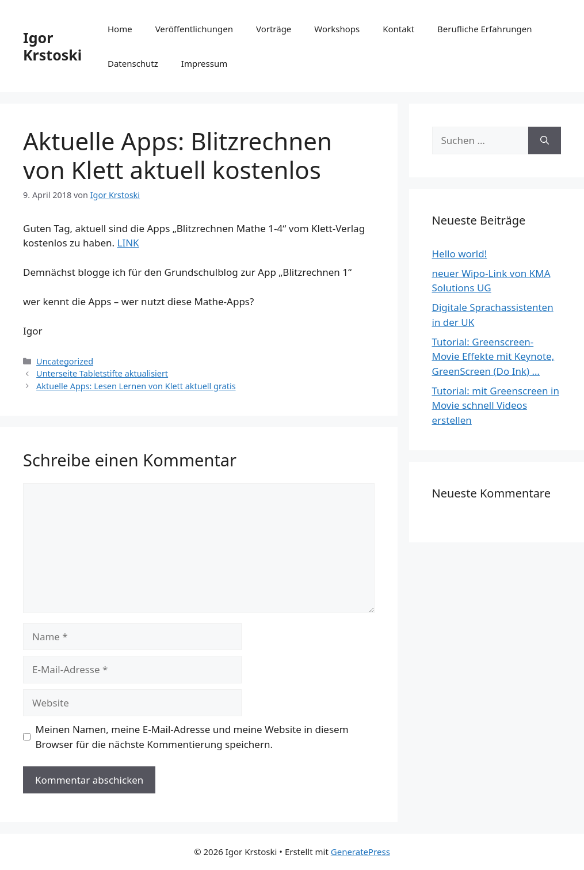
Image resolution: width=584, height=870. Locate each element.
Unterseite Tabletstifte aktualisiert (102, 373)
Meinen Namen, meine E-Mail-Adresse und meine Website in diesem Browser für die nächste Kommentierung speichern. (192, 737)
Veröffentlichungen (194, 29)
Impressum (204, 63)
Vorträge (273, 29)
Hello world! (459, 253)
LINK (128, 242)
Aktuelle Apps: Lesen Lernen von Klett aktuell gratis (135, 386)
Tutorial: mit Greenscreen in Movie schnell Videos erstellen (495, 405)
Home (120, 29)
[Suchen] (544, 140)
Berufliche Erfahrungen (484, 29)
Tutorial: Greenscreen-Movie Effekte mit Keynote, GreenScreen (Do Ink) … (493, 356)
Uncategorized (64, 361)
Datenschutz (133, 63)
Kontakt (398, 29)
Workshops (337, 29)
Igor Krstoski (52, 46)
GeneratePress (360, 851)
